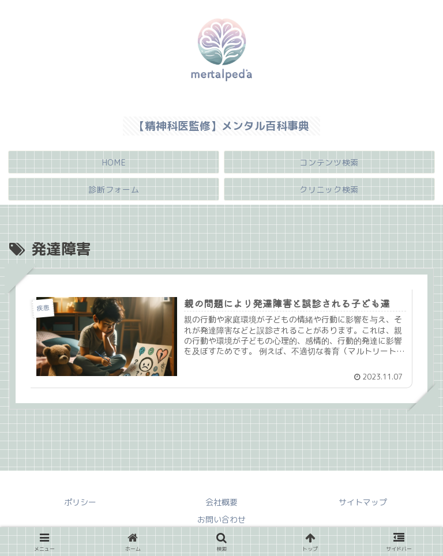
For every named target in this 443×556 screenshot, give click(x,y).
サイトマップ (363, 502)
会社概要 (221, 502)
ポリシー (80, 502)
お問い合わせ (221, 519)
